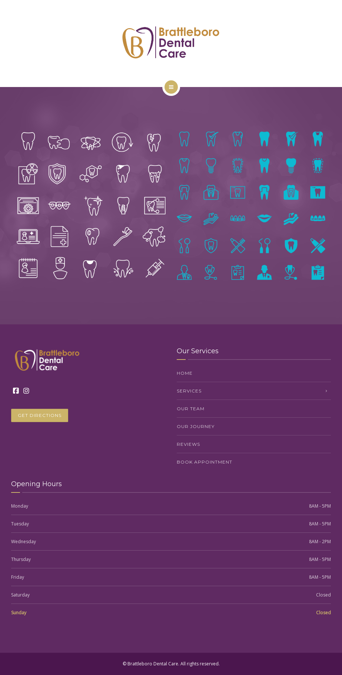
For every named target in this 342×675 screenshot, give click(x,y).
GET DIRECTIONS (40, 415)
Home (185, 373)
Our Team (191, 408)
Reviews (188, 444)
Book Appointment (204, 462)
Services (189, 391)
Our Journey (196, 426)
